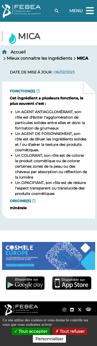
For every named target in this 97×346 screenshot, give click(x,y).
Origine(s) (20, 201)
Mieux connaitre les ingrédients (39, 58)
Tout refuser (70, 331)
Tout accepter (30, 331)
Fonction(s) (22, 91)
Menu (82, 11)
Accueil (18, 52)
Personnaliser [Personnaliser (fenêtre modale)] (49, 338)
